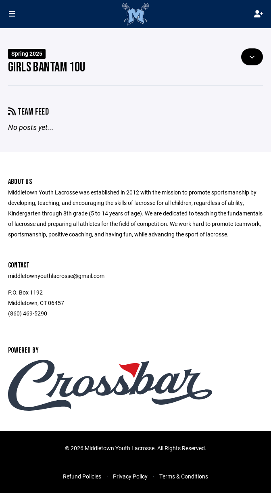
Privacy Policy (130, 476)
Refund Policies (82, 476)
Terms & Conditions (183, 476)
